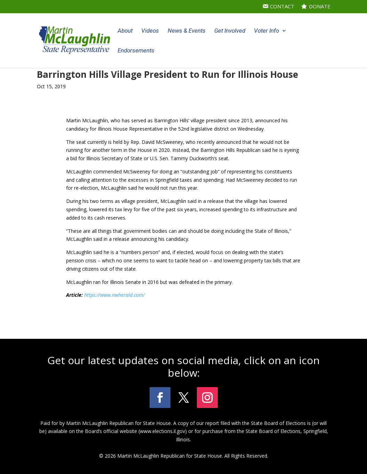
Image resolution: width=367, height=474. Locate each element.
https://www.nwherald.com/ (114, 295)
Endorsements (136, 51)
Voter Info (266, 31)
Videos (150, 31)
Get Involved (229, 31)
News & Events (187, 31)
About (125, 31)
